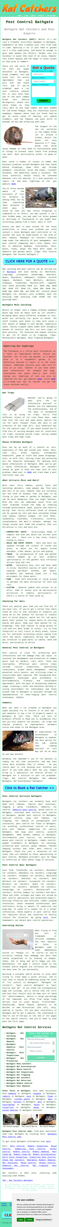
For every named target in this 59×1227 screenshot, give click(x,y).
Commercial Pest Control (30, 1149)
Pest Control (17, 1146)
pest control (44, 849)
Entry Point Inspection (14, 1157)
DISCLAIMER (51, 16)
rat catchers (38, 238)
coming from (21, 222)
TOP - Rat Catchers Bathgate (17, 1180)
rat (4, 69)
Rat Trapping (40, 1166)
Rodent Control (21, 1152)
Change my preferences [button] (43, 1220)
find (11, 870)
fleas (50, 1096)
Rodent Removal (41, 1152)
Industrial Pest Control (42, 1157)
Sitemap (4, 1203)
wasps (36, 1107)
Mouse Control (28, 1163)
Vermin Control (47, 1163)
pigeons (37, 1094)
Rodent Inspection (38, 1146)
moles (5, 313)
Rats (4, 162)
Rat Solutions (10, 1163)
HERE (13, 184)
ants (39, 1102)
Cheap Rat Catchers (13, 1160)
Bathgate (11, 272)
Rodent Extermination (44, 1154)
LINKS (26, 16)
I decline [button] (29, 1220)
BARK (29, 472)
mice (29, 1096)
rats (43, 45)
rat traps (33, 415)
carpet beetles (10, 1110)
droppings (47, 211)
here (45, 917)
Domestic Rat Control (15, 1166)
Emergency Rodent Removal (41, 1160)
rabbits (6, 1096)
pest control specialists (16, 898)
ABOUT (33, 16)
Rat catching (9, 269)
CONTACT (41, 16)
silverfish (8, 1107)
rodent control (48, 840)
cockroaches (8, 1105)
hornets (18, 1102)
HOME (19, 16)
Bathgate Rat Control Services (26, 1027)
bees (50, 1099)
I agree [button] (20, 1220)
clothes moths (22, 1099)
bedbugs (12, 1094)
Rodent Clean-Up (22, 1154)
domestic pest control (24, 810)
